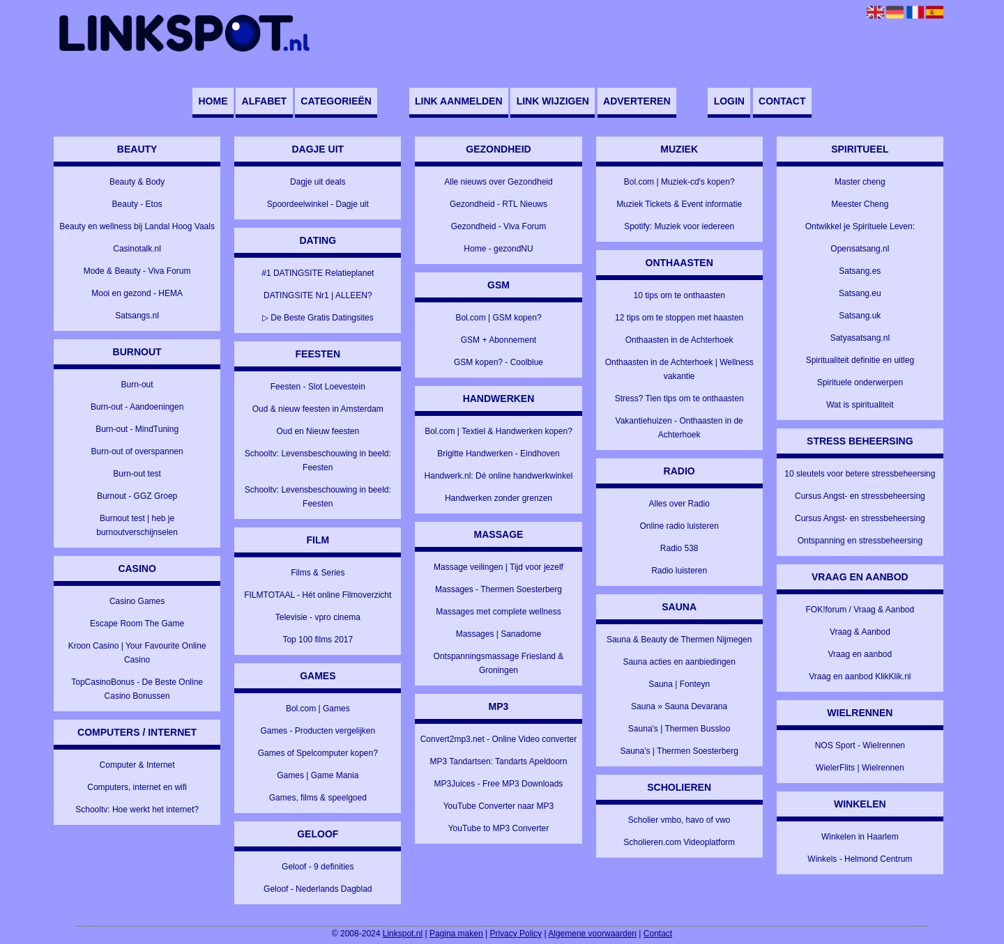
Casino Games (137, 601)
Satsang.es (860, 271)
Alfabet (264, 101)
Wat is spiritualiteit (859, 405)
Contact (782, 101)
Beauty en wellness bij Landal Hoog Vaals (137, 226)
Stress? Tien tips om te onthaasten (679, 398)
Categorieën (336, 101)
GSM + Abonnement (498, 340)
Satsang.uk (860, 315)
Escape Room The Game (137, 623)
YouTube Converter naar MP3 (498, 806)
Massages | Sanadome (499, 634)
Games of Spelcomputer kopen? (318, 753)
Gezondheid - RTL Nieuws (498, 204)
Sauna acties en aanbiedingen (679, 662)
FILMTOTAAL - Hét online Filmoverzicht (317, 595)
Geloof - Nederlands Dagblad (318, 889)
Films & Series (317, 573)
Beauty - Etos (137, 204)
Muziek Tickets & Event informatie (679, 204)
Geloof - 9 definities (317, 867)
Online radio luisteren (678, 526)
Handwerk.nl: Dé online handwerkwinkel (499, 476)
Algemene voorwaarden (592, 933)
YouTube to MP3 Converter (498, 828)
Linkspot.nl (403, 933)
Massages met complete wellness (498, 612)
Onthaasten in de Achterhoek (679, 340)
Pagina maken (456, 933)
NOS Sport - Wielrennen (860, 745)
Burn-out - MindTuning (137, 429)
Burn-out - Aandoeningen (137, 407)
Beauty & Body (137, 182)
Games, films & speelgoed (318, 798)
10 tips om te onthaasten (678, 295)
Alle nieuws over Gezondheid (498, 182)
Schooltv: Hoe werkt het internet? (137, 809)
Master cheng (860, 182)
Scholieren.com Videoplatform (679, 842)
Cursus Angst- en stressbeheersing (860, 496)
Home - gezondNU (498, 249)
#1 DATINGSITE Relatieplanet (317, 273)
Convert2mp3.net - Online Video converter (498, 739)
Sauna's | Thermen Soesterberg (679, 751)
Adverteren (636, 101)
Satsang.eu (860, 293)
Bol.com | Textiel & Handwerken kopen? (498, 431)
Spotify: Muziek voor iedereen (679, 226)
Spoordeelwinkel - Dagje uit (318, 204)
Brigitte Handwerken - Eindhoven (498, 453)
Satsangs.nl (137, 315)
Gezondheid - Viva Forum (499, 226)
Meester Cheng (859, 204)
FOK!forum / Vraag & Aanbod (860, 609)
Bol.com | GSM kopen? (498, 318)
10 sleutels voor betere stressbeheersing (859, 474)
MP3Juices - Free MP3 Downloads (498, 784)
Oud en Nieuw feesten (317, 431)
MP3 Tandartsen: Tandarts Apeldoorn (498, 761)
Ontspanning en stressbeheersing (860, 540)
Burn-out (137, 384)
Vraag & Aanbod (860, 632)
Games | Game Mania (317, 775)
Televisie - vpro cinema (317, 617)
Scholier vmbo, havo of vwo (679, 820)
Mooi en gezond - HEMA (137, 293)
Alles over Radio (678, 504)
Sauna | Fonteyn (679, 684)
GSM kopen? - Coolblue (498, 362)
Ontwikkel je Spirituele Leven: (860, 226)
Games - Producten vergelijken (317, 731)
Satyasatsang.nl (860, 338)
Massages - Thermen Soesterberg (498, 589)
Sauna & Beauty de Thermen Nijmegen (679, 639)
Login (729, 101)
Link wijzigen (553, 101)
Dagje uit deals (317, 182)
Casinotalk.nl (137, 249)
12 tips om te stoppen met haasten (679, 318)
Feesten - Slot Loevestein (318, 387)
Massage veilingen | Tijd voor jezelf (498, 567)
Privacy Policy (515, 933)
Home (212, 101)
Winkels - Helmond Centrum (859, 859)
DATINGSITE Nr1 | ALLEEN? (318, 295)
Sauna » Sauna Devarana (679, 706)
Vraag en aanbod (860, 654)
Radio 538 (679, 548)
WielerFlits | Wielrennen (860, 768)
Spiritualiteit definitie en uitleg (860, 360)
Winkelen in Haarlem (860, 837)
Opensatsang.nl (859, 249)
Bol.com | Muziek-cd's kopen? (679, 182)
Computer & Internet (137, 765)
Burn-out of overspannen (137, 451)
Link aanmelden (458, 101)
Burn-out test (137, 474)
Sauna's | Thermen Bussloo (679, 729)
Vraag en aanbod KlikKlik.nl (860, 676)
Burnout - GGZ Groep (137, 496)
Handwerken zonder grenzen (498, 498)
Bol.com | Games (318, 708)
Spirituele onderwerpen (860, 382)
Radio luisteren (679, 570)
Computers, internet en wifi (137, 787)
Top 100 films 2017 (317, 639)
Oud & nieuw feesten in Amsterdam (317, 409)
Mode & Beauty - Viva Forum (137, 271)
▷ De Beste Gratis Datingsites (318, 318)
